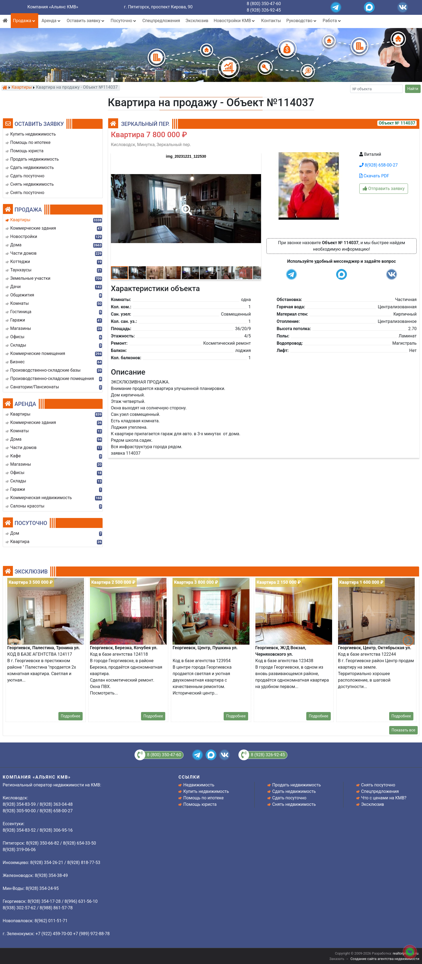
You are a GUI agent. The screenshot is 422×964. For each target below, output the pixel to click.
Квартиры (22, 87)
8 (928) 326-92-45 (264, 10)
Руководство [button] (301, 20)
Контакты (271, 20)
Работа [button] (332, 20)
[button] (185, 206)
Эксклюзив (196, 20)
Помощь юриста (199, 804)
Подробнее (70, 716)
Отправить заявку (384, 188)
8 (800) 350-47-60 (264, 3)
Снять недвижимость (294, 804)
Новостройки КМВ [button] (235, 20)
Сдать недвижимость (294, 791)
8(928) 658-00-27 (378, 165)
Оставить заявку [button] (86, 20)
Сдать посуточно (289, 797)
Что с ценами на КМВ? (383, 797)
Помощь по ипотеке (203, 797)
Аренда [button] (51, 20)
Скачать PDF (374, 175)
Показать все (403, 730)
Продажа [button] (24, 20)
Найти (413, 89)
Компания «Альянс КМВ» (52, 6)
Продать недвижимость (296, 784)
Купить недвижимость (206, 791)
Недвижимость (198, 784)
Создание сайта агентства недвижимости (384, 959)
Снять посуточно (378, 784)
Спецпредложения (161, 20)
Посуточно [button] (124, 20)
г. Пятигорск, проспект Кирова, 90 (158, 6)
